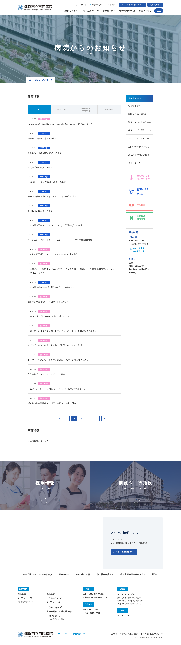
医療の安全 (64, 574)
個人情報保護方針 (105, 574)
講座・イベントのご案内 (139, 122)
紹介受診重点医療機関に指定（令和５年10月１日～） (53, 403)
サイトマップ (134, 163)
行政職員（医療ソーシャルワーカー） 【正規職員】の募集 (55, 225)
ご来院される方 (70, 11)
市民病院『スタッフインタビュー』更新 (46, 374)
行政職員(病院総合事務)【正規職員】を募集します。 (52, 287)
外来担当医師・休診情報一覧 (139, 249)
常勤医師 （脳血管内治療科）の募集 (45, 153)
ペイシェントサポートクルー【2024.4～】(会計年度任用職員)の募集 (60, 240)
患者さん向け (62, 110)
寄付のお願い (97, 5)
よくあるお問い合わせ (138, 155)
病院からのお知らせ (137, 114)
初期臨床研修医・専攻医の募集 (42, 138)
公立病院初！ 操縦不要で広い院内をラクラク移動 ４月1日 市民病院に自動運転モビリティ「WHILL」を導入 (72, 271)
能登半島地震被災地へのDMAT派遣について (48, 302)
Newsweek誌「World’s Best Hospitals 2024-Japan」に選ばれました (60, 124)
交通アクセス (155, 5)
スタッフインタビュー (138, 139)
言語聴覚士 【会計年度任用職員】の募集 (47, 182)
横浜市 (155, 574)
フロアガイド (81, 5)
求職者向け (109, 110)
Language (111, 5)
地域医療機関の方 (127, 11)
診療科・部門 (109, 11)
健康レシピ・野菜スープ (139, 130)
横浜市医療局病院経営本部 (132, 574)
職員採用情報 (134, 106)
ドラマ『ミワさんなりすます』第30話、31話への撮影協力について (59, 360)
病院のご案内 (145, 11)
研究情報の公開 (83, 574)
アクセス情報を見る (124, 552)
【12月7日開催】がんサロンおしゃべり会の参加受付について (57, 389)
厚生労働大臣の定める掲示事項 (37, 574)
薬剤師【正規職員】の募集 (40, 167)
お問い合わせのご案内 (138, 147)
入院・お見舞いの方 (90, 11)
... (52, 418)
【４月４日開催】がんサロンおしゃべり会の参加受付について (57, 254)
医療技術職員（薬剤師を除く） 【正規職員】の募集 (52, 196)
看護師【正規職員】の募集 (40, 211)
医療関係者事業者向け (85, 109)
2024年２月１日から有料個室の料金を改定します (51, 316)
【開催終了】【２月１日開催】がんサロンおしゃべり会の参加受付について (63, 331)
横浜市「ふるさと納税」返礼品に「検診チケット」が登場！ (56, 345)
